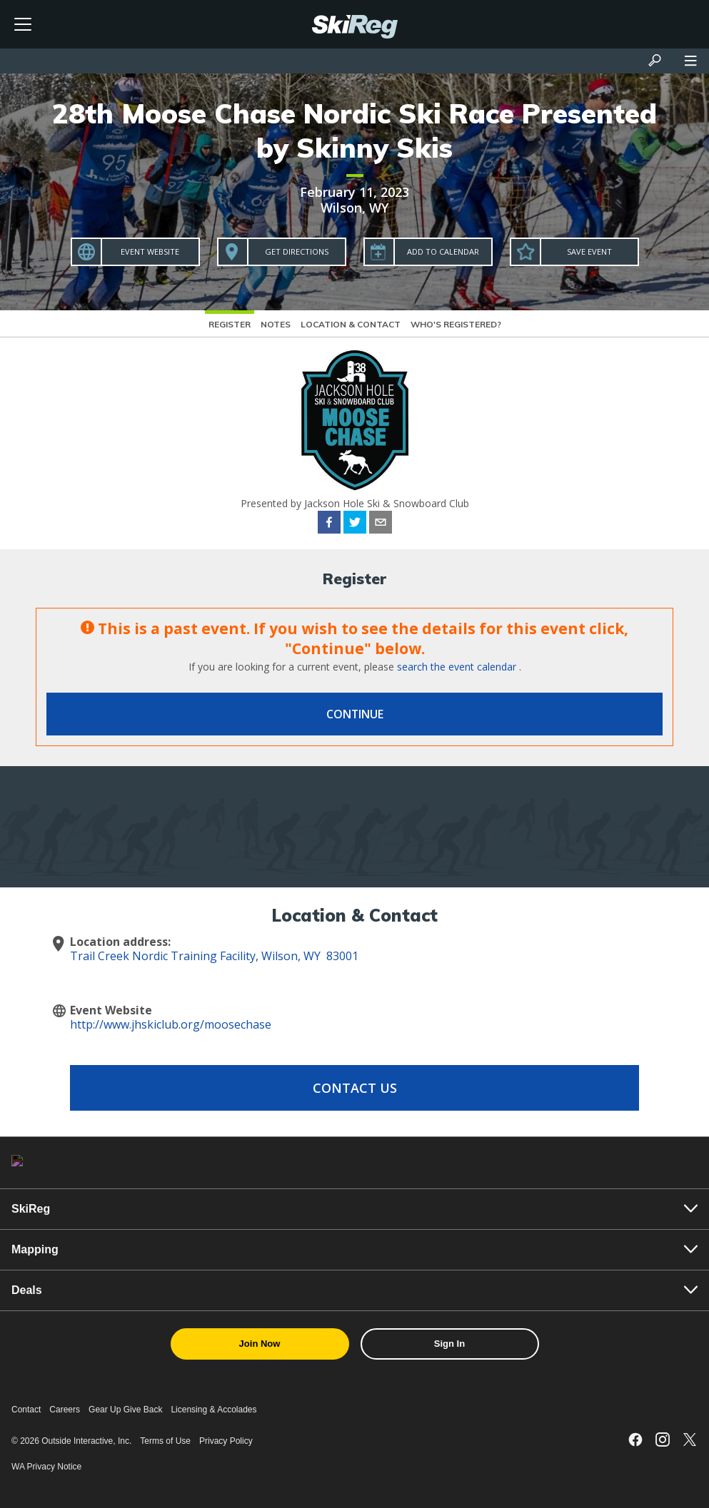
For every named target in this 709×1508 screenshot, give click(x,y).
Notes (276, 324)
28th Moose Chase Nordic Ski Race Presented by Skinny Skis (354, 130)
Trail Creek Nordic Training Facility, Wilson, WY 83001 (214, 956)
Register (229, 324)
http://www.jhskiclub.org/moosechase (170, 1024)
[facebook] (329, 524)
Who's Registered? (456, 324)
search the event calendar (456, 666)
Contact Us (355, 1087)
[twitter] (354, 524)
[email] (380, 524)
